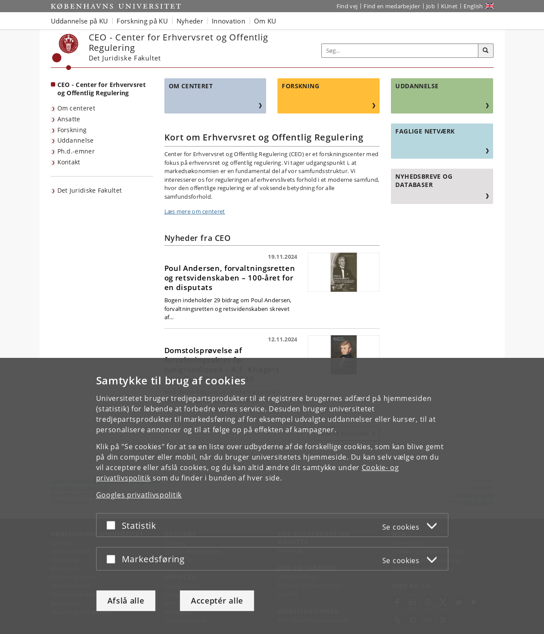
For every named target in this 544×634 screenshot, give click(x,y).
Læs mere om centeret (194, 211)
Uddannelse (75, 140)
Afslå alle (125, 600)
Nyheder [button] (190, 21)
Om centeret (76, 108)
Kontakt (68, 162)
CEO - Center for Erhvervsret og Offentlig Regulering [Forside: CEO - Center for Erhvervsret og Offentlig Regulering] (101, 88)
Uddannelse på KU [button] (79, 21)
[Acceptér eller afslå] (113, 525)
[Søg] (486, 50)
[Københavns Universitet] (65, 52)
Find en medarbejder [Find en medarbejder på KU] (392, 6)
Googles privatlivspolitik (139, 495)
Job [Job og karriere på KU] (430, 6)
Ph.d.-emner (76, 151)
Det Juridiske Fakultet (89, 190)
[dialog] (272, 496)
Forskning (72, 130)
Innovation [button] (228, 21)
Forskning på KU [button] (142, 21)
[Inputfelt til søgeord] (400, 50)
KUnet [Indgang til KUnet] (449, 6)
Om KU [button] (265, 21)
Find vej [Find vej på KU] (347, 6)
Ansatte (68, 119)
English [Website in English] (473, 6)
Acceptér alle (217, 600)
